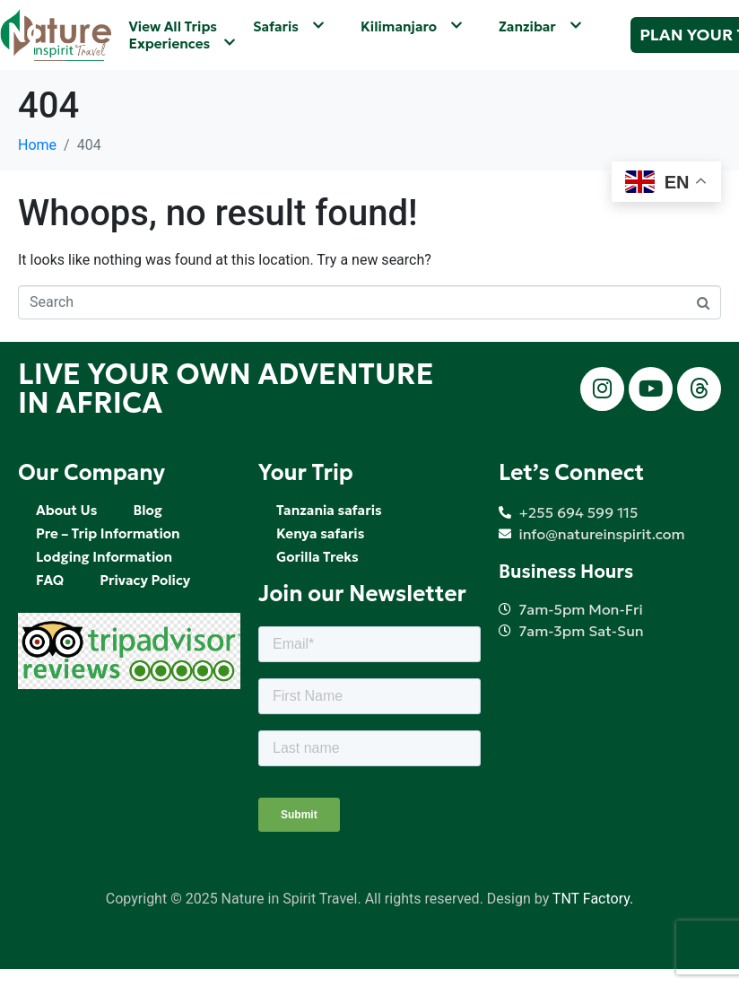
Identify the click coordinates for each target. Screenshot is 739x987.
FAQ (50, 580)
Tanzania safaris (329, 510)
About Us (66, 510)
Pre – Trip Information (108, 533)
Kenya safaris (320, 533)
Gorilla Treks (317, 556)
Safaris (289, 26)
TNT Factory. (592, 898)
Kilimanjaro (412, 26)
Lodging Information (104, 556)
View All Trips (173, 26)
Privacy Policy (145, 580)
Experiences (183, 43)
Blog (147, 510)
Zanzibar (540, 26)
